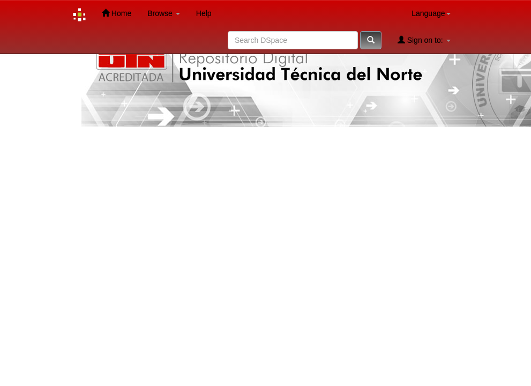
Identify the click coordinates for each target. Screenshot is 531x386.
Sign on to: (424, 39)
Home (116, 13)
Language (431, 13)
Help (204, 13)
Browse (163, 13)
